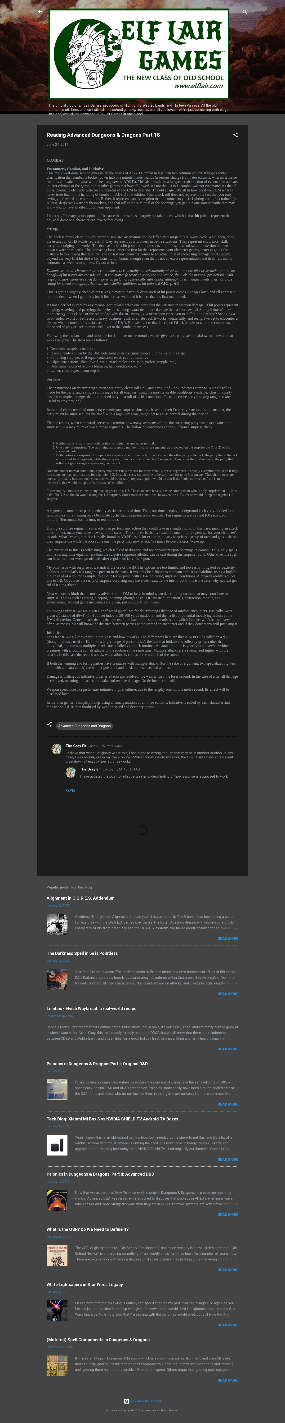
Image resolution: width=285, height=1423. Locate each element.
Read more (228, 939)
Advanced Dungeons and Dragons (84, 726)
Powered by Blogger (142, 1401)
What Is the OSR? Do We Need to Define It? (88, 1229)
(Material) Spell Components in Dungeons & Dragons (98, 1339)
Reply (70, 790)
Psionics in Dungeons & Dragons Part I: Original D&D (97, 1063)
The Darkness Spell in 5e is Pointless (82, 953)
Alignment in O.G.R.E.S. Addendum (81, 898)
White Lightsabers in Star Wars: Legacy (85, 1284)
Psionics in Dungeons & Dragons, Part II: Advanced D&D (100, 1174)
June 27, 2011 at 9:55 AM (105, 746)
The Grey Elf (76, 746)
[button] (235, 135)
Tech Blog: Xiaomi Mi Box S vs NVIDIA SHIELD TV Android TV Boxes (112, 1118)
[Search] (245, 13)
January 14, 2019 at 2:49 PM (121, 769)
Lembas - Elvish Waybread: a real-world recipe (91, 1008)
